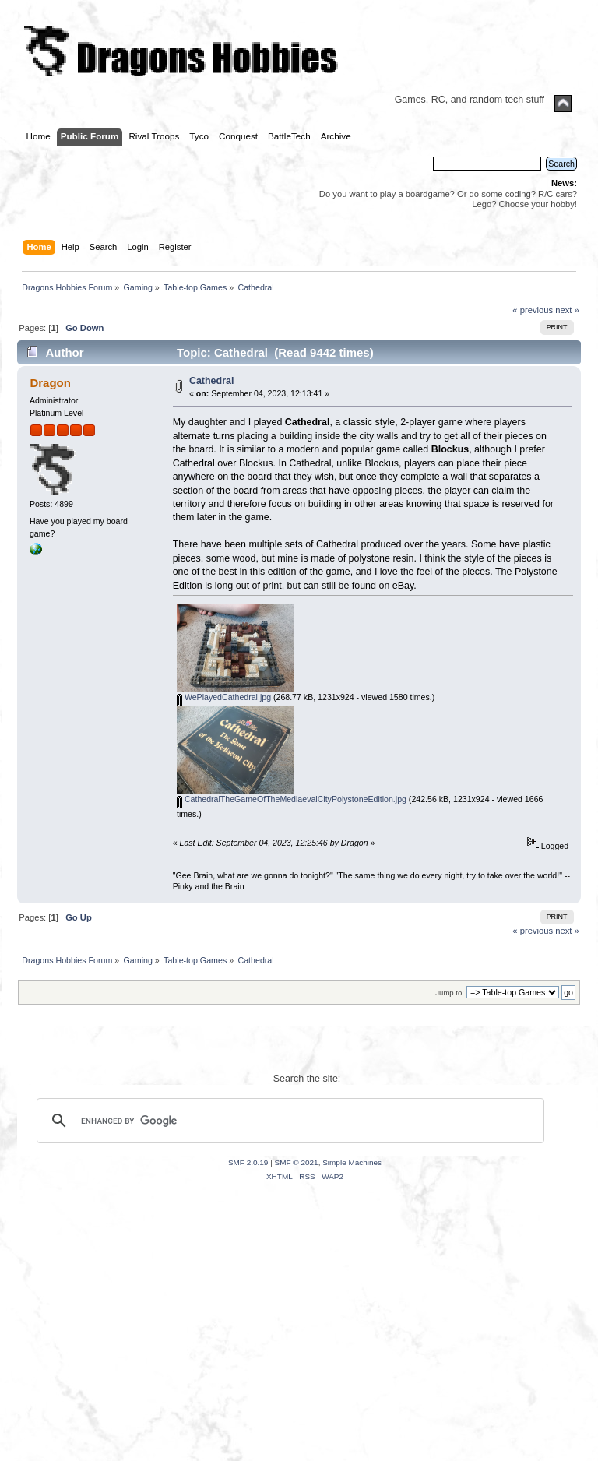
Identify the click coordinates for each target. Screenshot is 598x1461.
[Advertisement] (299, 1340)
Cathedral (211, 380)
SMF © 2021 (296, 1162)
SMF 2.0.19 (248, 1162)
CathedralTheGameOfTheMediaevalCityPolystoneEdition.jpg (291, 799)
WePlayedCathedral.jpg (224, 697)
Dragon (50, 382)
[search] (288, 1120)
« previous (532, 310)
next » (567, 310)
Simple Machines (352, 1162)
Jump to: (449, 992)
